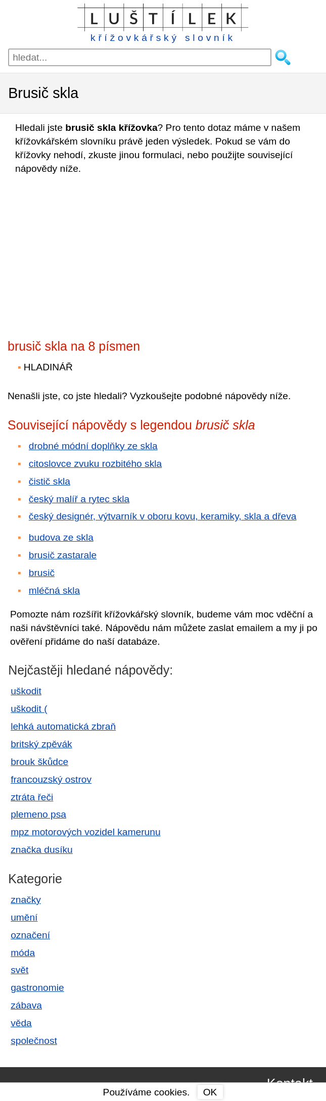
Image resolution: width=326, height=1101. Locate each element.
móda (23, 952)
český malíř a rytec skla (79, 499)
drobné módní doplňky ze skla (93, 446)
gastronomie (37, 987)
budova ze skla (61, 537)
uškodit (26, 691)
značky (26, 899)
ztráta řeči (32, 797)
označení (30, 935)
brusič (42, 572)
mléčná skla (54, 590)
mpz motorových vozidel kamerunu (85, 832)
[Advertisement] (96, 253)
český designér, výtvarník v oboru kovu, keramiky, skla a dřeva (163, 516)
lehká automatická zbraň (63, 726)
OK (210, 1092)
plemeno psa (38, 814)
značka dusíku (42, 849)
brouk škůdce (39, 761)
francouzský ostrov (51, 779)
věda (21, 1023)
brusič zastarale (63, 555)
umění (24, 917)
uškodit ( (29, 708)
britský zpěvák (41, 744)
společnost (34, 1040)
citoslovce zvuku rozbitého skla (95, 463)
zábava (26, 1005)
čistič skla (49, 481)
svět (19, 970)
